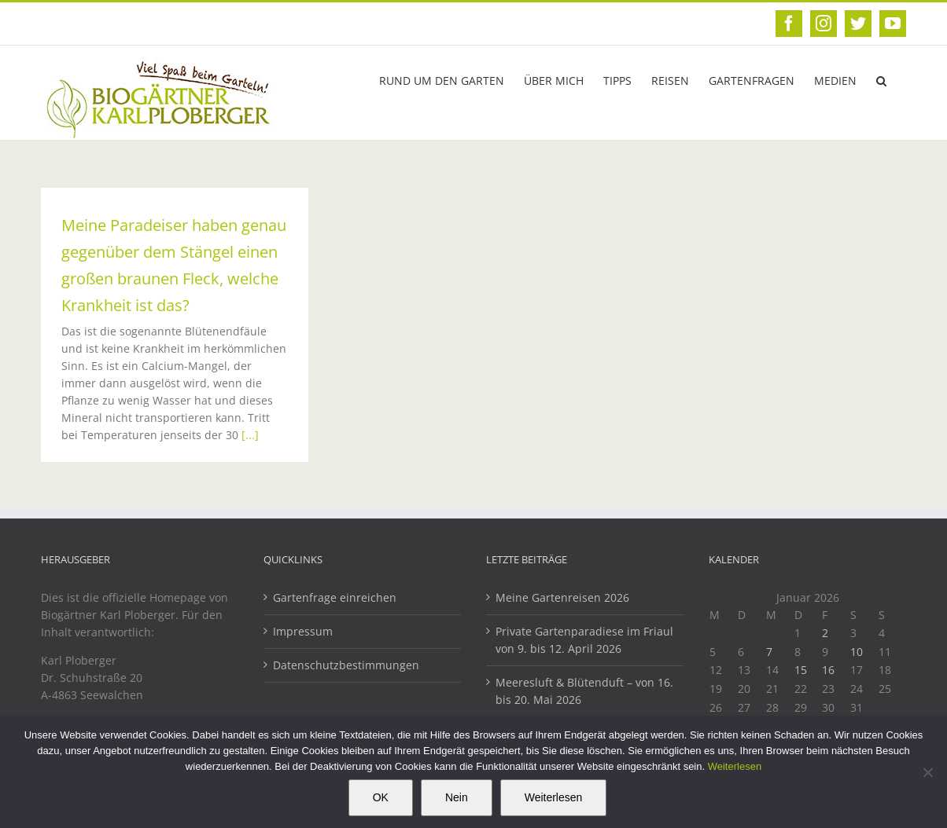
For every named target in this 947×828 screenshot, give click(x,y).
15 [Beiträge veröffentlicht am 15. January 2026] (800, 669)
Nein (456, 797)
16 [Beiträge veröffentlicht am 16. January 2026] (828, 669)
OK (381, 797)
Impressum (303, 631)
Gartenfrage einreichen (334, 597)
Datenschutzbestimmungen (346, 665)
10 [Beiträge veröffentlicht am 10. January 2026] (856, 651)
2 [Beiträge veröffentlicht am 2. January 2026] (825, 632)
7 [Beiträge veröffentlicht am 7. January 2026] (769, 651)
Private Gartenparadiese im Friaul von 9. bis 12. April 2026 (584, 640)
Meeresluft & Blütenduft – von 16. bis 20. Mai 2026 (584, 691)
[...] (250, 434)
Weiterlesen (734, 766)
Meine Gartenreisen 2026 (562, 597)
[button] (881, 79)
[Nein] (927, 772)
